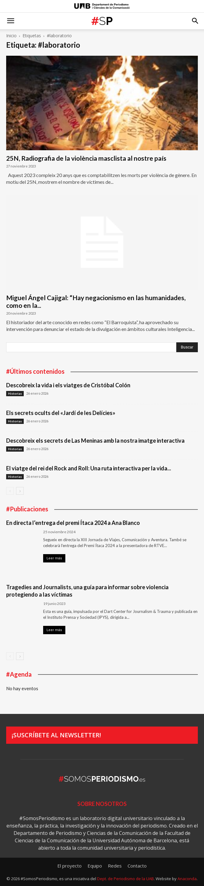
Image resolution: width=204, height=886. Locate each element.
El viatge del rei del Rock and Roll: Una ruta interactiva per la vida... (88, 468)
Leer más (54, 558)
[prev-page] (10, 491)
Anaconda (187, 878)
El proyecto (69, 865)
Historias (15, 393)
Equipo (95, 865)
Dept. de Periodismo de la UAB (125, 878)
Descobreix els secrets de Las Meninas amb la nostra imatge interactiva (95, 440)
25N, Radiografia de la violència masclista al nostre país (86, 158)
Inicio (11, 35)
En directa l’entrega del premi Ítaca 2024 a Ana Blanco (73, 522)
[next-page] (20, 491)
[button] (10, 21)
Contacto (137, 865)
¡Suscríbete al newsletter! (56, 735)
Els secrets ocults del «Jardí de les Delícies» (60, 412)
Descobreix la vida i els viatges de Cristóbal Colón (68, 385)
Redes (115, 865)
